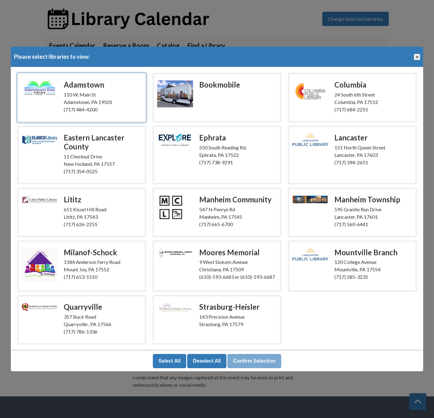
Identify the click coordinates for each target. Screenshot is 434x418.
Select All (169, 361)
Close (416, 57)
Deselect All (207, 361)
